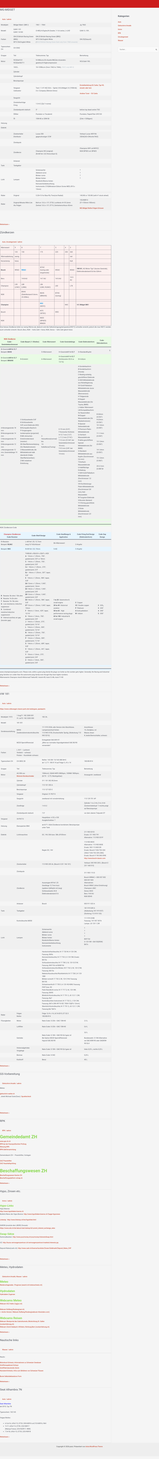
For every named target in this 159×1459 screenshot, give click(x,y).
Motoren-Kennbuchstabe (26, 779)
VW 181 (5, 696)
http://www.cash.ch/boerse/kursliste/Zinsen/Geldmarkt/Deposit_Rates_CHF (46, 1251)
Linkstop (3, 1222)
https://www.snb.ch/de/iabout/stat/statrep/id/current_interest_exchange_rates (29, 1231)
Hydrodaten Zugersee (8, 1297)
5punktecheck (26, 1099)
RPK (2, 1123)
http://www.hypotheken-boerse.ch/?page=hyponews (43, 1217)
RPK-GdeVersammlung (8, 1152)
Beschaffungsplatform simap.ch (12, 1181)
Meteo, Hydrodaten (12, 1269)
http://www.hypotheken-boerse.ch (12, 1214)
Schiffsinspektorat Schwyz (9, 1368)
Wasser (20, 1279)
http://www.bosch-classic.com (95, 861)
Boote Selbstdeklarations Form (11, 1379)
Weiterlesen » (5, 227)
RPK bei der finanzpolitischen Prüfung (14, 1147)
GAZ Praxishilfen (6, 1163)
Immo (4, 1204)
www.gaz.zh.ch (5, 1144)
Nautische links (10, 1342)
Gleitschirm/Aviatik (9, 1086)
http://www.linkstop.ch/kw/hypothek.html (23, 1222)
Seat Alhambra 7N (11, 1392)
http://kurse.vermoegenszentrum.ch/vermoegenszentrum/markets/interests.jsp (32, 1245)
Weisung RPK (5, 1150)
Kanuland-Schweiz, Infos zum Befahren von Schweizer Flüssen (23, 1373)
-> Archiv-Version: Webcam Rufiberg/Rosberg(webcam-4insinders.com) (26, 1315)
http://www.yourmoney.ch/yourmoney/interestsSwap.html (34, 1240)
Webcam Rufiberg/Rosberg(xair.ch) (13, 1312)
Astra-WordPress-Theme (94, 1449)
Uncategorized (11, 245)
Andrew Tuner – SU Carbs (88, 96)
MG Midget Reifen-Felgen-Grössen (91, 211)
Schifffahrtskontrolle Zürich (10, 1371)
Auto (4, 19)
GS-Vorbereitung (10, 1076)
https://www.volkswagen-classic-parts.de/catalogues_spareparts (24, 712)
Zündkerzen (7, 235)
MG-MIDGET (8, 9)
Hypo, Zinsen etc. (11, 1194)
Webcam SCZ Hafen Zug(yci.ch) (11, 1306)
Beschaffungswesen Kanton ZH (11, 1178)
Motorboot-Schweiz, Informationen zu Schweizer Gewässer (21, 1365)
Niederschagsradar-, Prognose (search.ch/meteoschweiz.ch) (22, 1288)
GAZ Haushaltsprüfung (8, 1166)
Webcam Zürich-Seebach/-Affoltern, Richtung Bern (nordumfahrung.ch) (26, 1330)
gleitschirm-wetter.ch (7, 1096)
